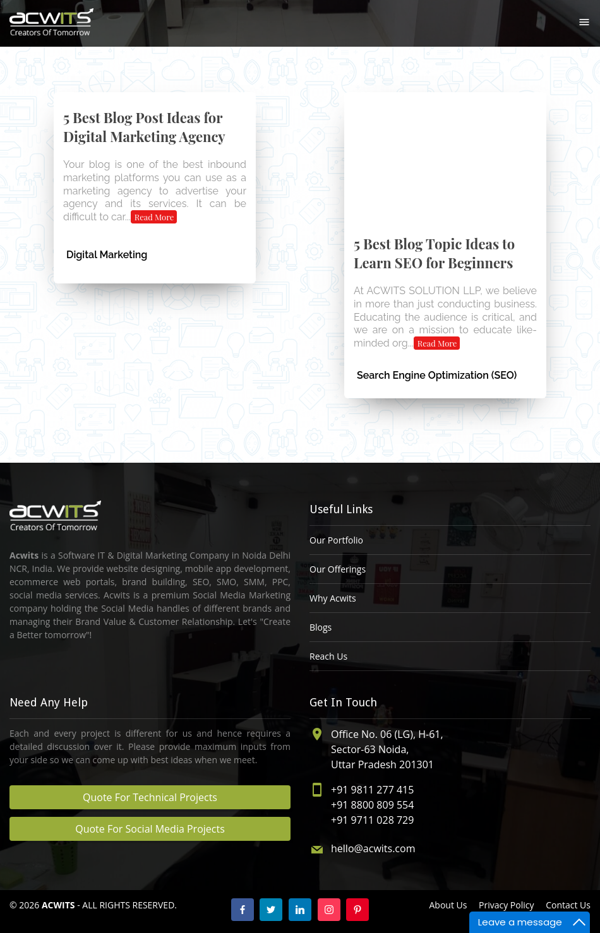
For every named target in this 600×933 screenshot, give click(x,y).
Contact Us (568, 905)
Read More (154, 216)
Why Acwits (332, 598)
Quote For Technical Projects (150, 797)
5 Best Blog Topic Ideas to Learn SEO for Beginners (434, 253)
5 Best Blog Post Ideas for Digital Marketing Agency (144, 127)
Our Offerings (337, 569)
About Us (448, 905)
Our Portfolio (336, 540)
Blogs (320, 627)
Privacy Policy (506, 905)
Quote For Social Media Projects (150, 829)
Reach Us (328, 656)
